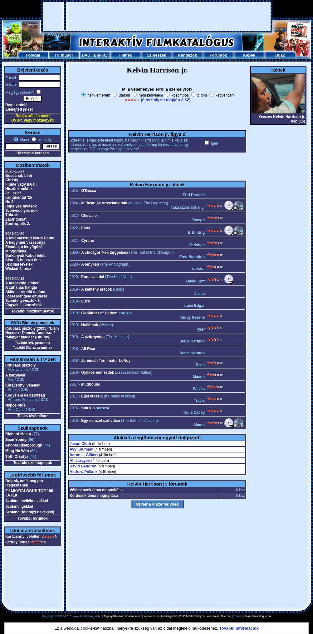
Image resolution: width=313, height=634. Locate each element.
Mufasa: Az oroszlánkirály (104, 203)
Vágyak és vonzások (23, 305)
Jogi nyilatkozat (113, 616)
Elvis (85, 228)
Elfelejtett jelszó (19, 109)
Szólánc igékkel (19, 506)
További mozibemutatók (32, 311)
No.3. (9, 202)
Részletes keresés (33, 153)
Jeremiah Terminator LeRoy (105, 360)
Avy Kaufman (81, 449)
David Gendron (83, 466)
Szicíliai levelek (18, 264)
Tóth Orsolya (16, 456)
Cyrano (87, 240)
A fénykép (90, 264)
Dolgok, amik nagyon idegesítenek (24, 483)
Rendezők (187, 55)
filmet (24, 140)
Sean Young (16, 439)
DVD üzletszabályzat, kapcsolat (199, 616)
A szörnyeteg (93, 337)
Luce (85, 301)
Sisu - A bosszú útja (23, 260)
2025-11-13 (14, 279)
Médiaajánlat (169, 616)
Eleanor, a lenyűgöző (23, 247)
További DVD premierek (32, 343)
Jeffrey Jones (17, 542)
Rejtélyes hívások (21, 206)
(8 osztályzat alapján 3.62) (165, 99)
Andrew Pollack (83, 472)
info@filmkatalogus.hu (257, 616)
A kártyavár (15, 375)
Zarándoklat (16, 219)
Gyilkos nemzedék (97, 372)
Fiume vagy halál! (21, 184)
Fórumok (218, 55)
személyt (45, 140)
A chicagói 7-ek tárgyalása (104, 252)
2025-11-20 (14, 234)
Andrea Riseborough (23, 445)
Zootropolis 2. (17, 224)
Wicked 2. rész (18, 269)
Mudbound (90, 384)
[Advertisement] (156, 16)
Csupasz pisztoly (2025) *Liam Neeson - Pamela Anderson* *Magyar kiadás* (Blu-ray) (32, 332)
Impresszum (151, 616)
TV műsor (64, 55)
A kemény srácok (96, 289)
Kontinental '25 (18, 197)
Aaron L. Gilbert (84, 455)
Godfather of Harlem (99, 313)
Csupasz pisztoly (20, 365)
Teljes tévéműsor (32, 416)
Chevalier (89, 215)
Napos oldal (16, 405)
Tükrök (11, 215)
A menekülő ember (22, 283)
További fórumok (32, 518)
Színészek (156, 55)
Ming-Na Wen (17, 451)
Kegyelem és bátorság (25, 395)
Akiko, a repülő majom (25, 292)
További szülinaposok (32, 463)
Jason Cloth (80, 444)
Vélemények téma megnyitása (96, 490)
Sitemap (226, 616)
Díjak (280, 55)
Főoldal (33, 55)
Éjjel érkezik (92, 396)
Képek (249, 55)
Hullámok (89, 325)
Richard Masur (18, 434)
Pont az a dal (92, 277)
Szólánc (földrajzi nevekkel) (29, 512)
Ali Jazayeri (80, 460)
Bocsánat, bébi (18, 175)
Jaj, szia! (13, 193)
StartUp (88, 408)
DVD (86, 55)
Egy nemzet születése (100, 420)
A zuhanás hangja (21, 287)
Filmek (125, 55)
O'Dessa (88, 190)
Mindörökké (15, 251)
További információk (239, 628)
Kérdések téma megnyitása (94, 495)
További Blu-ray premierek (32, 347)
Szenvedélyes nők (21, 210)
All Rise (88, 349)
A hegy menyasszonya (25, 242)
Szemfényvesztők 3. (23, 300)
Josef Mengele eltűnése (26, 296)
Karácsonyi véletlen (23, 385)
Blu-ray (101, 55)
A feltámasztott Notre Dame (29, 238)
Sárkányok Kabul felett (25, 255)
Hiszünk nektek (18, 189)
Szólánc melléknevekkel (26, 501)
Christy (11, 180)
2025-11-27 (14, 171)
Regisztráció (16, 105)
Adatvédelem (133, 616)
